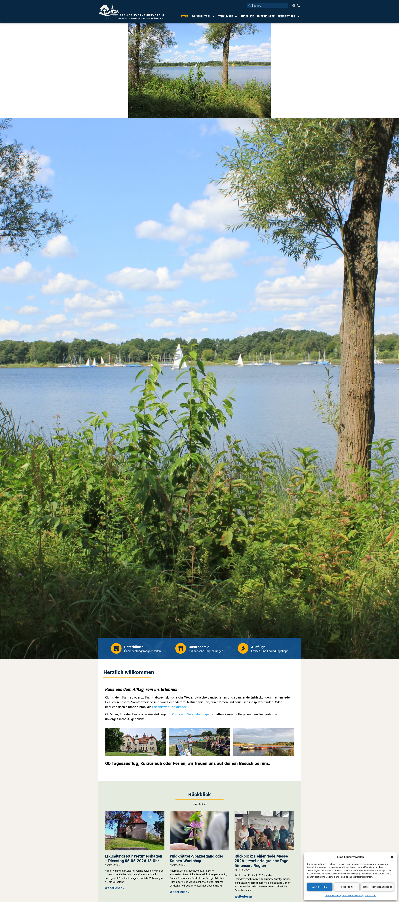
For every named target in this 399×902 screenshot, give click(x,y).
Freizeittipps (289, 16)
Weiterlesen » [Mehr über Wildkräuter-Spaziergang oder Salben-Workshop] (180, 892)
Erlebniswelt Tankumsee (169, 707)
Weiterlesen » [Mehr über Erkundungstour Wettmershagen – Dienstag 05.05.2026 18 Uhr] (115, 888)
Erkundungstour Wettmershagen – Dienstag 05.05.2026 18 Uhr (133, 858)
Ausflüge (258, 647)
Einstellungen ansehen (377, 887)
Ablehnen (347, 887)
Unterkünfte (266, 16)
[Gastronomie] (180, 648)
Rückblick (247, 16)
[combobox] (267, 5)
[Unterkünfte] (116, 648)
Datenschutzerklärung (353, 895)
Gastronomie (199, 647)
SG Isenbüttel (203, 16)
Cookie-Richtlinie (333, 895)
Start (184, 16)
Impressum (370, 895)
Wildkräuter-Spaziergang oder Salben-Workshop (196, 858)
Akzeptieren (319, 887)
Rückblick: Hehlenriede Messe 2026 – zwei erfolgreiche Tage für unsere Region (261, 861)
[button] (392, 857)
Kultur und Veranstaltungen (191, 714)
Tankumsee (227, 16)
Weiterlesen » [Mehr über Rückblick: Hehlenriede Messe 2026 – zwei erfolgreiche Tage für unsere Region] (244, 896)
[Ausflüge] (243, 648)
